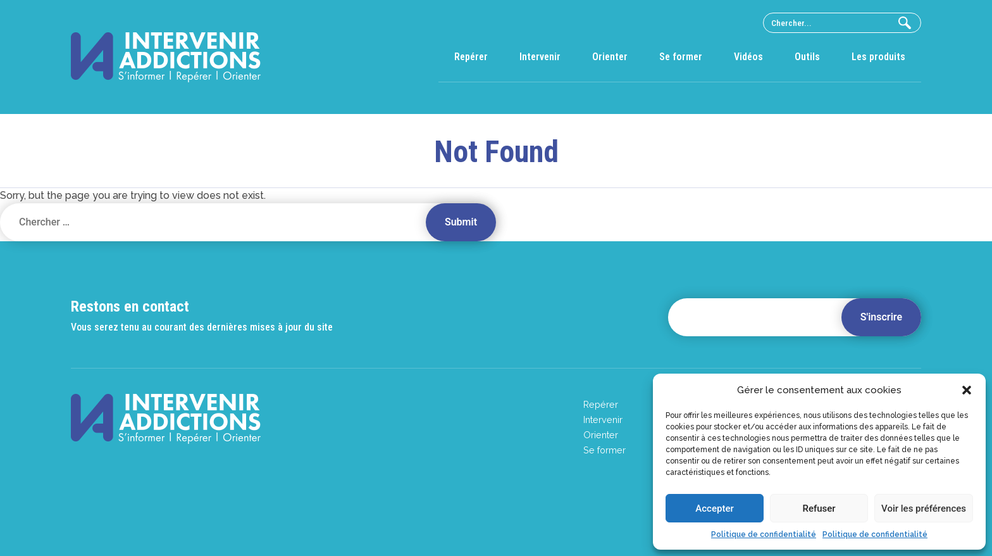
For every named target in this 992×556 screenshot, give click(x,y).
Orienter (610, 57)
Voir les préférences (923, 508)
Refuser (818, 508)
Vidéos (748, 57)
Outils (807, 57)
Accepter (714, 508)
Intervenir (540, 57)
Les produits (878, 57)
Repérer (471, 57)
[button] (966, 390)
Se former (680, 57)
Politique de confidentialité (763, 534)
